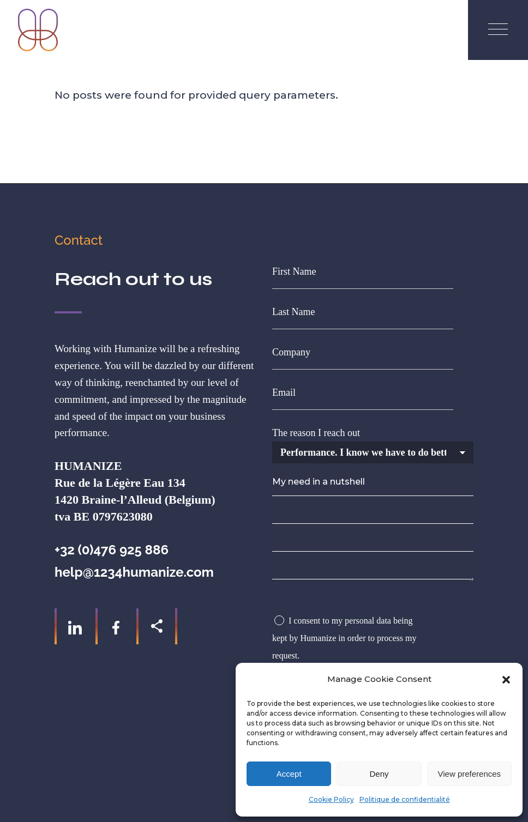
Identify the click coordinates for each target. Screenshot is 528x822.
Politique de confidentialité (404, 799)
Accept (289, 773)
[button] (506, 679)
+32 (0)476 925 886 (112, 550)
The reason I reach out (372, 442)
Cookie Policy (331, 799)
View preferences (469, 773)
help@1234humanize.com (134, 572)
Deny (378, 773)
